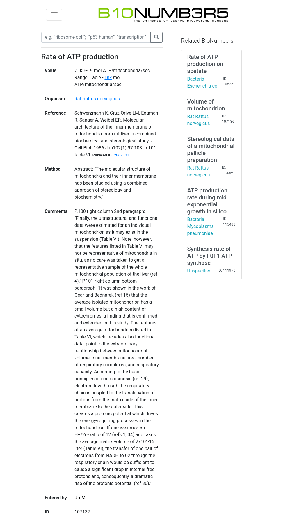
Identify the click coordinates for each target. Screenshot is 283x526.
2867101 (121, 155)
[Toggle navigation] (54, 15)
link (108, 77)
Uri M (80, 497)
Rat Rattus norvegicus (97, 98)
